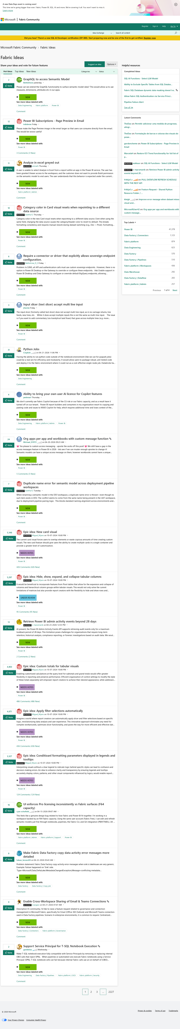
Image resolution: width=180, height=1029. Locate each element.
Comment (21, 111)
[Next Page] (117, 990)
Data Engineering (25, 105)
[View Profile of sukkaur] (136, 163)
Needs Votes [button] (26, 553)
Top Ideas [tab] (19, 71)
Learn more (8, 10)
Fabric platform (42, 105)
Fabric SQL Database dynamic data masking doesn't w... (150, 90)
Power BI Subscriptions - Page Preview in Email (53, 121)
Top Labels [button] (129, 222)
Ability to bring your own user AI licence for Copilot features (62, 394)
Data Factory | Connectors (28, 930)
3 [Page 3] (97, 991)
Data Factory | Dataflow (135, 278)
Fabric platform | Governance (54, 930)
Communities (81, 19)
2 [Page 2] (91, 991)
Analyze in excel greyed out (41, 162)
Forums (46, 19)
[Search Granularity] (102, 32)
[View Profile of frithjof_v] (128, 179)
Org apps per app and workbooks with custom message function (66, 438)
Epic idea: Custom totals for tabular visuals (51, 666)
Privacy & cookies (145, 1010)
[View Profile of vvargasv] (35, 905)
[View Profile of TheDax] (127, 123)
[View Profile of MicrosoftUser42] (132, 209)
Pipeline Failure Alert (134, 102)
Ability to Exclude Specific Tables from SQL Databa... (148, 84)
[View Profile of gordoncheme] (130, 143)
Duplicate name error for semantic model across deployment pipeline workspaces (68, 485)
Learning (103, 19)
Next (175, 290)
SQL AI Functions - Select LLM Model (141, 78)
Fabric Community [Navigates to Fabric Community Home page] (29, 19)
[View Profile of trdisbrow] (27, 124)
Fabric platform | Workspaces (137, 265)
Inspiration (58, 19)
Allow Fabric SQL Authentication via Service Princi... (148, 96)
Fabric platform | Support (51, 837)
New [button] (28, 97)
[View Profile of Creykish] (27, 352)
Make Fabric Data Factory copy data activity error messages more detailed (66, 854)
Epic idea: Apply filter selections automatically (53, 711)
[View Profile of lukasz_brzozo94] (24, 860)
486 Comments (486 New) (28, 701)
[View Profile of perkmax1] (27, 397)
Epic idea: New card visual (40, 532)
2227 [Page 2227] (111, 991)
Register (145, 26)
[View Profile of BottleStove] (28, 82)
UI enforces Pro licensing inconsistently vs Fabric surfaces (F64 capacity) (63, 806)
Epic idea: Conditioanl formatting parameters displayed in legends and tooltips (69, 757)
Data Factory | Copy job (41, 886)
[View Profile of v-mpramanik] (37, 625)
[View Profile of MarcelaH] (128, 153)
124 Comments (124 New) (28, 794)
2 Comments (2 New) (26, 656)
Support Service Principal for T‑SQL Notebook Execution (60, 946)
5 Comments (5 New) (26, 473)
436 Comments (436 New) (28, 746)
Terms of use (160, 1010)
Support (115, 19)
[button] (94, 64)
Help (164, 26)
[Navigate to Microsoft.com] (8, 19)
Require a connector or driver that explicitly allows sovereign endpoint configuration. (69, 257)
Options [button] (110, 64)
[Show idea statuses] (107, 71)
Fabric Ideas (47, 47)
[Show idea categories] (89, 71)
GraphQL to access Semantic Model (46, 79)
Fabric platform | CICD (67, 975)
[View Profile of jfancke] (26, 308)
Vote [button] (9, 85)
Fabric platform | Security (89, 975)
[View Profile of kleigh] (127, 199)
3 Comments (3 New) (26, 153)
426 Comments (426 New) (28, 567)
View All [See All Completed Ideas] (128, 107)
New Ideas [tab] (31, 71)
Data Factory (23, 886)
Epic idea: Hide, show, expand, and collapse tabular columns (62, 576)
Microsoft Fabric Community (18, 47)
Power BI (55, 105)
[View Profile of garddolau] (27, 949)
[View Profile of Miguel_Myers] (38, 535)
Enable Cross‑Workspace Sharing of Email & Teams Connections (65, 901)
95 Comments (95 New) (27, 611)
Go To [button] (173, 26)
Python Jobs (31, 349)
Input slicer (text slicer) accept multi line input (53, 304)
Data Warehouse (132, 271)
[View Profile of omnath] (35, 166)
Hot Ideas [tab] (7, 71)
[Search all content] (146, 32)
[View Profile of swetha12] (29, 214)
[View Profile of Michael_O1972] (30, 442)
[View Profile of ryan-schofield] (23, 811)
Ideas (69, 19)
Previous (157, 290)
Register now (150, 38)
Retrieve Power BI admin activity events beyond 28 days (59, 621)
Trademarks (173, 1010)
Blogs (93, 19)
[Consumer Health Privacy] (36, 1020)
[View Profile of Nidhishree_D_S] (31, 263)
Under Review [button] (28, 597)
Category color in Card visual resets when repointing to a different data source (66, 209)
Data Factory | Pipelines (45, 975)
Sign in (155, 26)
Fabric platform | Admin (27, 192)
